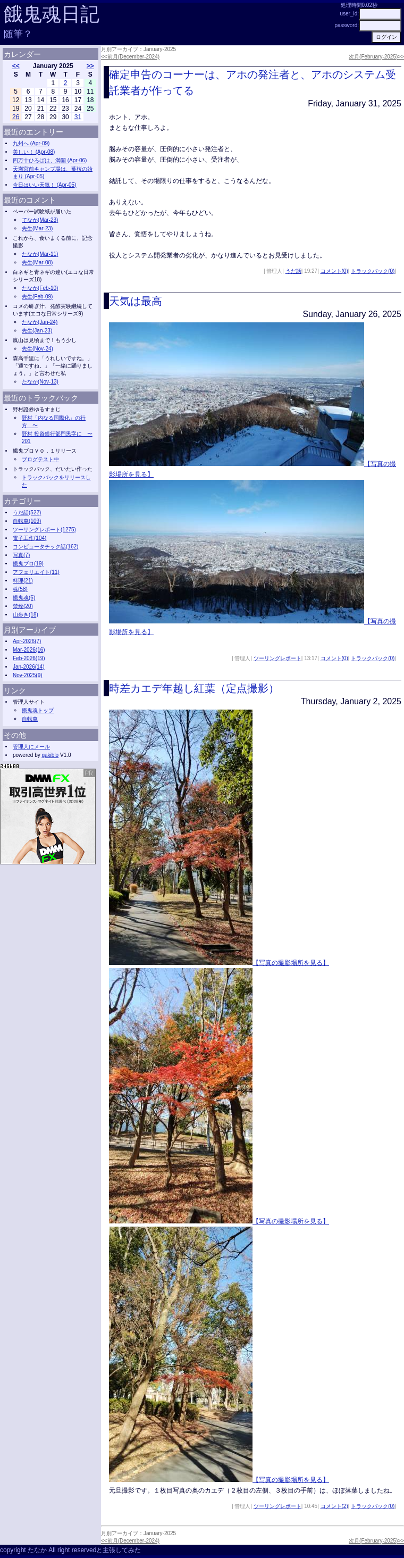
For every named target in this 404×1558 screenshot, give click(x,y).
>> (90, 66)
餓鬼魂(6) (24, 598)
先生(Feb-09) (37, 296)
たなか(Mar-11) (40, 254)
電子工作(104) (29, 538)
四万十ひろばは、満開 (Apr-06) (50, 160)
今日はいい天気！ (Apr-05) (44, 185)
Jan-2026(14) (28, 667)
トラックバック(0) (372, 271)
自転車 (30, 719)
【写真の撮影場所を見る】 (290, 963)
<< (16, 66)
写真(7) (21, 555)
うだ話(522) (27, 512)
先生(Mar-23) (37, 228)
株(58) (20, 589)
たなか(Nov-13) (40, 382)
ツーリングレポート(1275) (44, 529)
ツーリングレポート (277, 658)
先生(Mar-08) (37, 262)
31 (77, 117)
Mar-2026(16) (29, 650)
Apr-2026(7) (27, 641)
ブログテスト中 (40, 459)
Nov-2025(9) (28, 675)
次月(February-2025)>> (376, 57)
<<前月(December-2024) (130, 57)
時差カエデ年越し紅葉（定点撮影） (194, 688)
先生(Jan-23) (37, 331)
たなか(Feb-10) (40, 288)
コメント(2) (334, 1506)
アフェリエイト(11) (36, 572)
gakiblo (49, 755)
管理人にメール (31, 746)
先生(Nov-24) (37, 349)
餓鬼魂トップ (38, 710)
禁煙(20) (23, 606)
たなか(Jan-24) (39, 322)
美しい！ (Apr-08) (34, 152)
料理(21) (23, 581)
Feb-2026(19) (29, 658)
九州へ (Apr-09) (31, 143)
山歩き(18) (25, 615)
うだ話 (293, 271)
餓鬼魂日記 (51, 14)
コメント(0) (334, 271)
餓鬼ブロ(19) (28, 563)
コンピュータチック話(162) (45, 546)
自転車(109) (27, 521)
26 (15, 117)
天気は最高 (135, 301)
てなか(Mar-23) (40, 220)
